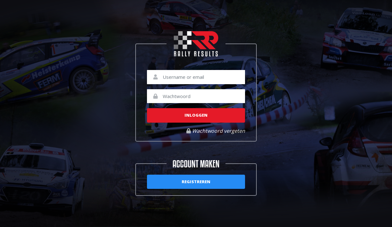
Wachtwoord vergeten (215, 130)
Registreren (196, 181)
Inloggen (196, 115)
